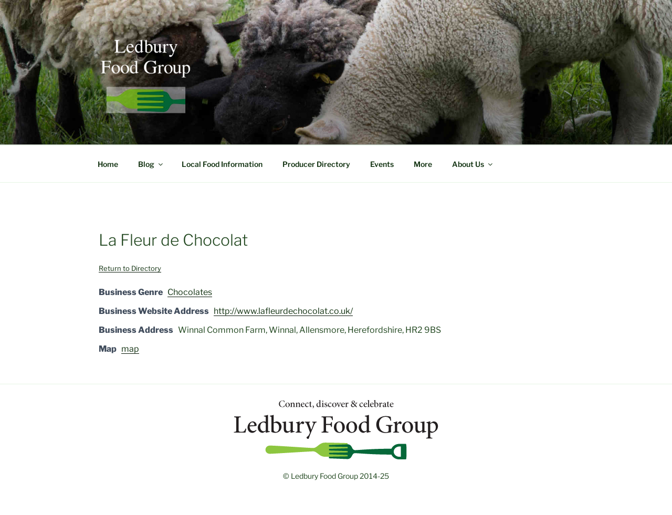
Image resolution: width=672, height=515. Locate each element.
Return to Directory (130, 268)
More (423, 164)
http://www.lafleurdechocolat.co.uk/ (283, 311)
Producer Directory (316, 164)
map (130, 349)
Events (382, 164)
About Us (473, 164)
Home (108, 164)
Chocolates (189, 292)
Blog (151, 164)
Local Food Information (222, 164)
